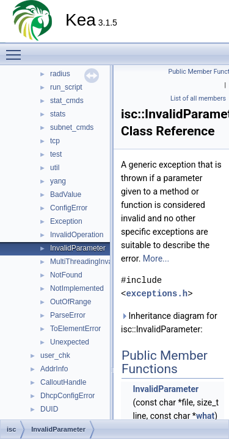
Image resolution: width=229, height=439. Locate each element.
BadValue (65, 194)
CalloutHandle (63, 382)
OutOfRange (70, 302)
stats (57, 114)
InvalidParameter (78, 248)
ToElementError (75, 328)
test (56, 154)
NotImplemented (77, 288)
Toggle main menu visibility (16, 49)
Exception (66, 221)
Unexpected (69, 342)
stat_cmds (67, 100)
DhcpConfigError (67, 395)
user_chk (55, 355)
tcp (55, 141)
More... (156, 258)
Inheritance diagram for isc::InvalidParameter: (169, 322)
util (54, 167)
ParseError (67, 315)
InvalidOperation (76, 234)
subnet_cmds (71, 127)
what (205, 416)
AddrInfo (54, 369)
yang (58, 181)
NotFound (66, 275)
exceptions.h (156, 293)
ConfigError (68, 208)
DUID (49, 409)
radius (60, 74)
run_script (66, 87)
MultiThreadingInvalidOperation (101, 261)
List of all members (198, 98)
